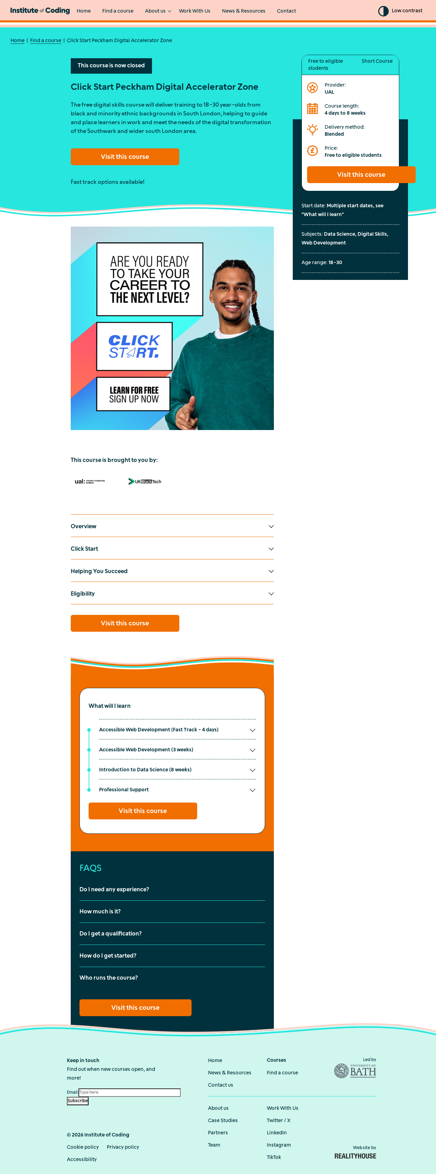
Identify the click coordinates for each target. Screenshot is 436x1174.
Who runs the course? (108, 978)
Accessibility (82, 1159)
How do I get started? (108, 956)
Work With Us (194, 11)
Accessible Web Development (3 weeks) (146, 749)
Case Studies (223, 1120)
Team (214, 1144)
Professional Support (124, 789)
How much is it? (100, 911)
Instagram (279, 1144)
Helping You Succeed (99, 571)
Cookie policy (83, 1146)
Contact (286, 11)
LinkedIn (277, 1132)
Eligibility (83, 594)
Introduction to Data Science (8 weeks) (145, 769)
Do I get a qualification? (110, 934)
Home (84, 11)
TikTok (274, 1157)
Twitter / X (278, 1120)
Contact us (220, 1084)
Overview (83, 526)
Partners (218, 1132)
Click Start (84, 549)
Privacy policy (123, 1146)
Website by (355, 1151)
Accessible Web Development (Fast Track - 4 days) (159, 729)
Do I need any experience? (114, 889)
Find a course (117, 11)
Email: (72, 1092)
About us (155, 11)
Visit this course (125, 156)
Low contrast (407, 11)
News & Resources (243, 11)
